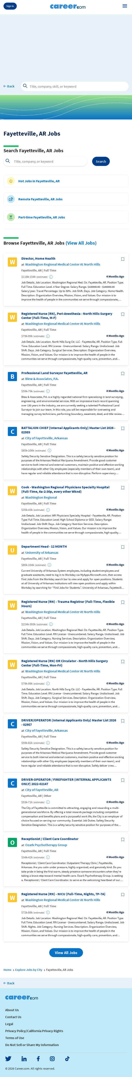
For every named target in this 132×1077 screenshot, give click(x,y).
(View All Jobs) (81, 243)
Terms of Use (14, 1038)
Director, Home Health (38, 258)
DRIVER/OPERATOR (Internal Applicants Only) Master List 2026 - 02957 (68, 722)
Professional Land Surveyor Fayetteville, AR (54, 373)
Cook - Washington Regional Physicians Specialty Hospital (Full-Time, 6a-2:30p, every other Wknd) (65, 489)
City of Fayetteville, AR (41, 790)
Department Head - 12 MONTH (44, 546)
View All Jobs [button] (66, 952)
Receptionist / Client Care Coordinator (49, 839)
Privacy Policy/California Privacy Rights (34, 1031)
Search (101, 161)
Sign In (10, 6)
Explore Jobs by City (28, 970)
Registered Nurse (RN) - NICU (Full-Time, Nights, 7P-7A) (63, 894)
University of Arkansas (41, 552)
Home (7, 970)
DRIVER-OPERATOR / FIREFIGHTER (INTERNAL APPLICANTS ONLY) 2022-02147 (66, 781)
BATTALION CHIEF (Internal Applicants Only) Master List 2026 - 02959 (68, 430)
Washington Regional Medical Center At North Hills (62, 264)
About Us (12, 1010)
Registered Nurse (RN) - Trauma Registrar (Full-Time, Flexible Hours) (68, 604)
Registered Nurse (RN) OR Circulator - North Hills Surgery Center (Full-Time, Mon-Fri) (64, 663)
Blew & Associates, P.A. (42, 379)
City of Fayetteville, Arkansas (46, 438)
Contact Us (13, 1017)
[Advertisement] (66, 44)
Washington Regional (41, 497)
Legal (9, 1024)
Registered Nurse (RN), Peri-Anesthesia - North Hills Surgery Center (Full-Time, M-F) (66, 316)
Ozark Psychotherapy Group (46, 845)
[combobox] (45, 161)
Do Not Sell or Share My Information (32, 1045)
